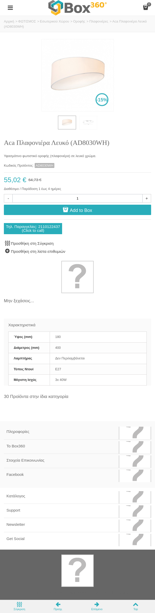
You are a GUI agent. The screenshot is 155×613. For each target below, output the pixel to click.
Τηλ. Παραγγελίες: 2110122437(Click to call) (33, 228)
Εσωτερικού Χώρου (54, 21)
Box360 (59, 592)
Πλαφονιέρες (98, 21)
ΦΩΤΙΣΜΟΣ (27, 21)
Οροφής (79, 21)
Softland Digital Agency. (111, 592)
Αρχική (9, 21)
